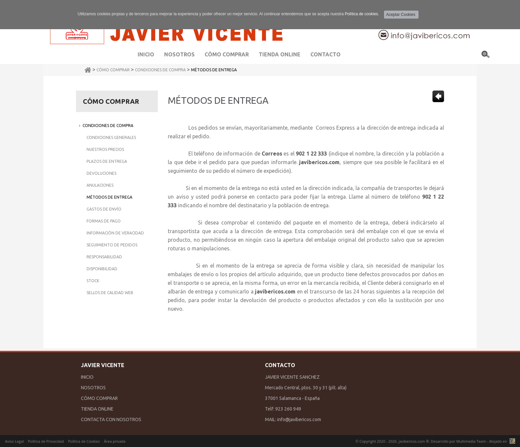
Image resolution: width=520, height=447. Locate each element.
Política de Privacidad (46, 441)
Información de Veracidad (115, 233)
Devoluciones (101, 173)
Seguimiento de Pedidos (112, 245)
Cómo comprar (227, 54)
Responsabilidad (104, 257)
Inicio (146, 54)
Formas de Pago (104, 221)
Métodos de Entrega (214, 70)
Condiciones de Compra (160, 70)
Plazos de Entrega (107, 161)
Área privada (114, 441)
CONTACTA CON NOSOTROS (111, 419)
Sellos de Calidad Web (110, 292)
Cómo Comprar (113, 70)
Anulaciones (100, 185)
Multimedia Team (471, 441)
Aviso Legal (14, 441)
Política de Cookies (84, 441)
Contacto (325, 54)
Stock (93, 281)
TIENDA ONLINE (97, 409)
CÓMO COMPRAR (99, 398)
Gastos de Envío (104, 209)
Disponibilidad (102, 269)
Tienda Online (279, 54)
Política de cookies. (362, 14)
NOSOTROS (93, 387)
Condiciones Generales (111, 137)
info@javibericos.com (299, 419)
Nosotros (179, 54)
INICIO (87, 377)
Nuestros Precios (105, 149)
